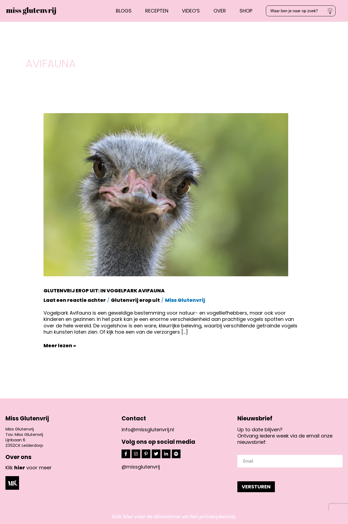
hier (19, 467)
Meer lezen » (60, 345)
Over (219, 11)
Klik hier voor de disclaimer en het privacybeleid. (174, 516)
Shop (246, 11)
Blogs (124, 11)
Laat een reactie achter (75, 300)
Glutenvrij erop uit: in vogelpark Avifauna (104, 290)
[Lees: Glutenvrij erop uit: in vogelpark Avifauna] (166, 194)
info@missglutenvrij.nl (148, 429)
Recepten (156, 11)
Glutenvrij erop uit (135, 300)
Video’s (191, 11)
